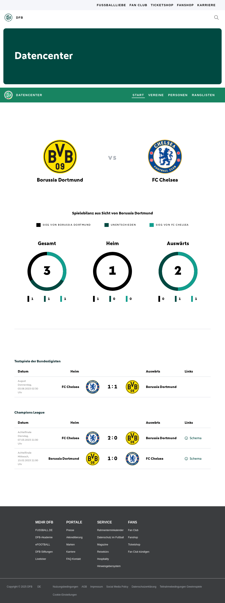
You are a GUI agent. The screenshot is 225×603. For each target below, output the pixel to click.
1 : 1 (112, 386)
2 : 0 (112, 438)
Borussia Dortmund (161, 387)
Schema (193, 438)
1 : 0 (112, 458)
